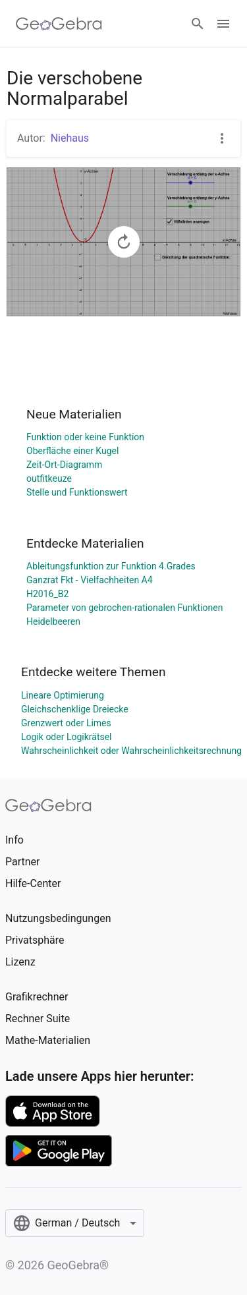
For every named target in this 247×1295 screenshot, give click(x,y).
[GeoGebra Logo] (59, 23)
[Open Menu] (223, 24)
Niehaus (70, 138)
